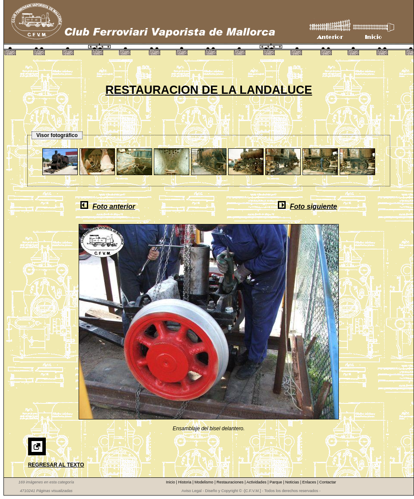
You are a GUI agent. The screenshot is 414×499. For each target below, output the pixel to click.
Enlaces (309, 482)
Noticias (292, 482)
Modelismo (204, 482)
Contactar (327, 482)
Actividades (257, 482)
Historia (185, 482)
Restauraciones (231, 482)
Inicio (171, 482)
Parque (276, 482)
